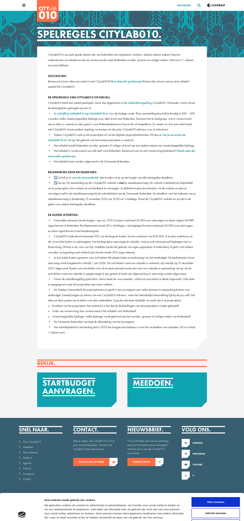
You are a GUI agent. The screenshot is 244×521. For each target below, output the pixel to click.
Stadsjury (27, 457)
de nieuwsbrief (87, 177)
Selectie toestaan (215, 487)
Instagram (198, 453)
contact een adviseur (94, 462)
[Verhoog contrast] (216, 5)
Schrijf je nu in (144, 462)
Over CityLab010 (32, 441)
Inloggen (184, 5)
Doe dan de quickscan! (126, 81)
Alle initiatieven (30, 452)
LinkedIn (197, 442)
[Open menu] (23, 5)
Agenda (27, 463)
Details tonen (183, 514)
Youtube (197, 464)
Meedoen (28, 447)
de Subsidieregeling (138, 103)
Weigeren (215, 498)
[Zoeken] (198, 5)
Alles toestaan (215, 476)
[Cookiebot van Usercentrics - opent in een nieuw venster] (22, 514)
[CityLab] (48, 11)
